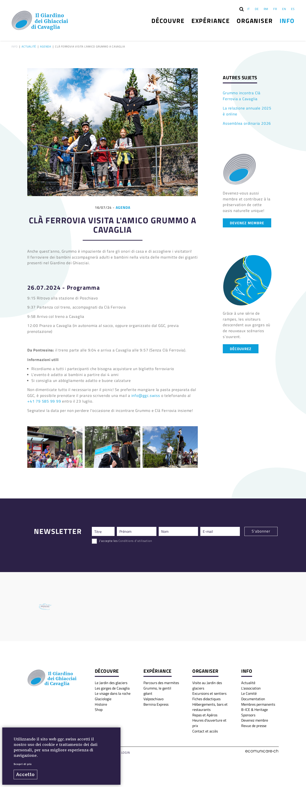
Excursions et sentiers (209, 693)
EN (284, 9)
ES (293, 9)
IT (248, 9)
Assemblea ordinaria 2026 (247, 123)
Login (125, 752)
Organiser (255, 20)
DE (257, 9)
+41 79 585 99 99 (44, 401)
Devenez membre (254, 720)
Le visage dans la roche (112, 693)
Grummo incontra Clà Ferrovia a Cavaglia (242, 96)
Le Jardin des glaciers (111, 682)
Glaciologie (103, 699)
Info (287, 20)
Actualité (29, 46)
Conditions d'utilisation (135, 540)
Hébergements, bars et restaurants (210, 707)
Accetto (25, 774)
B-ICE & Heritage (254, 709)
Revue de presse (253, 725)
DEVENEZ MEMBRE (247, 222)
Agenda (45, 46)
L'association (251, 688)
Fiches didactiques (206, 699)
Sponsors (248, 715)
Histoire (101, 704)
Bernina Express (155, 704)
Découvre (168, 20)
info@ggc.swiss (145, 395)
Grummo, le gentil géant (157, 690)
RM (266, 9)
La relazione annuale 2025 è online (247, 111)
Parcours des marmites (161, 682)
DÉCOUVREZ (240, 348)
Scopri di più (23, 764)
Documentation (253, 699)
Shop (99, 709)
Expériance (210, 20)
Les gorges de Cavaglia (112, 688)
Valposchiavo (153, 699)
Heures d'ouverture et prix (209, 722)
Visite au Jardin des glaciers (207, 685)
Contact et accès (205, 731)
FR (275, 9)
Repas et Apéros (204, 715)
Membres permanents (258, 704)
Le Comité (249, 693)
